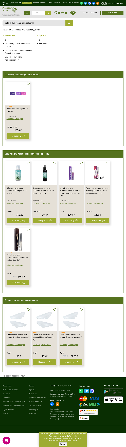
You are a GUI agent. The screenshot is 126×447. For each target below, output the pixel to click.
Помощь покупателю (10, 404)
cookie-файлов (72, 440)
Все (7, 40)
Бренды (32, 404)
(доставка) (16, 14)
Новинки (32, 428)
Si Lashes (43, 44)
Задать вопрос (8, 424)
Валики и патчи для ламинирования (22, 310)
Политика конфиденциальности (62, 427)
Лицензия (6, 408)
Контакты (6, 412)
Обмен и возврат (35, 416)
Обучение (33, 408)
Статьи (5, 428)
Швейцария (19, 122)
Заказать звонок (112, 12)
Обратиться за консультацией (14, 416)
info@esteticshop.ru (62, 404)
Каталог (32, 400)
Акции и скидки (35, 420)
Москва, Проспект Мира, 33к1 (61, 410)
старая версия (76, 13)
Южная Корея (20, 358)
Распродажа (34, 424)
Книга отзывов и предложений (14, 420)
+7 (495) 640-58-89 (90, 13)
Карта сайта (54, 422)
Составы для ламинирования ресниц (22, 75)
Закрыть (63, 444)
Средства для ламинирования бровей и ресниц (27, 159)
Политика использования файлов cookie (63, 436)
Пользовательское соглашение (62, 430)
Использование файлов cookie (62, 425)
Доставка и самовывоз (37, 412)
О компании (7, 400)
